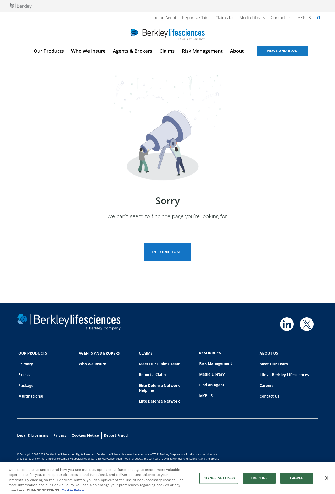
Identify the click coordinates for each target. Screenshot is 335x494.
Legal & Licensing (32, 435)
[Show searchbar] (320, 18)
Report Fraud (116, 435)
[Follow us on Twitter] (306, 324)
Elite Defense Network (159, 401)
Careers (267, 385)
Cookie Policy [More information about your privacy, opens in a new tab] (73, 492)
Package (26, 385)
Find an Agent (163, 17)
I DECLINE (258, 480)
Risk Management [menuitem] (202, 51)
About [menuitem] (237, 51)
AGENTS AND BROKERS (99, 353)
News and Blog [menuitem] (282, 50)
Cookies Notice (85, 435)
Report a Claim (196, 17)
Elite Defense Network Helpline (159, 388)
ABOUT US (269, 353)
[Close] (326, 480)
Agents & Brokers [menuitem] (132, 51)
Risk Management (215, 363)
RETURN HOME (167, 251)
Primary (25, 363)
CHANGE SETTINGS (43, 492)
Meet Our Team (274, 363)
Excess (24, 374)
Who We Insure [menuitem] (88, 51)
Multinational (30, 396)
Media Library (252, 17)
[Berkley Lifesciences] (167, 34)
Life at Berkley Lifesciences (284, 374)
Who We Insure (92, 363)
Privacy (60, 435)
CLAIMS (146, 353)
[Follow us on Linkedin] (286, 324)
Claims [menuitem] (167, 51)
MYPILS (304, 17)
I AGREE (297, 480)
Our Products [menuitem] (49, 51)
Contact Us (281, 17)
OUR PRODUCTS (32, 353)
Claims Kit (224, 17)
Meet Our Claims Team (160, 363)
